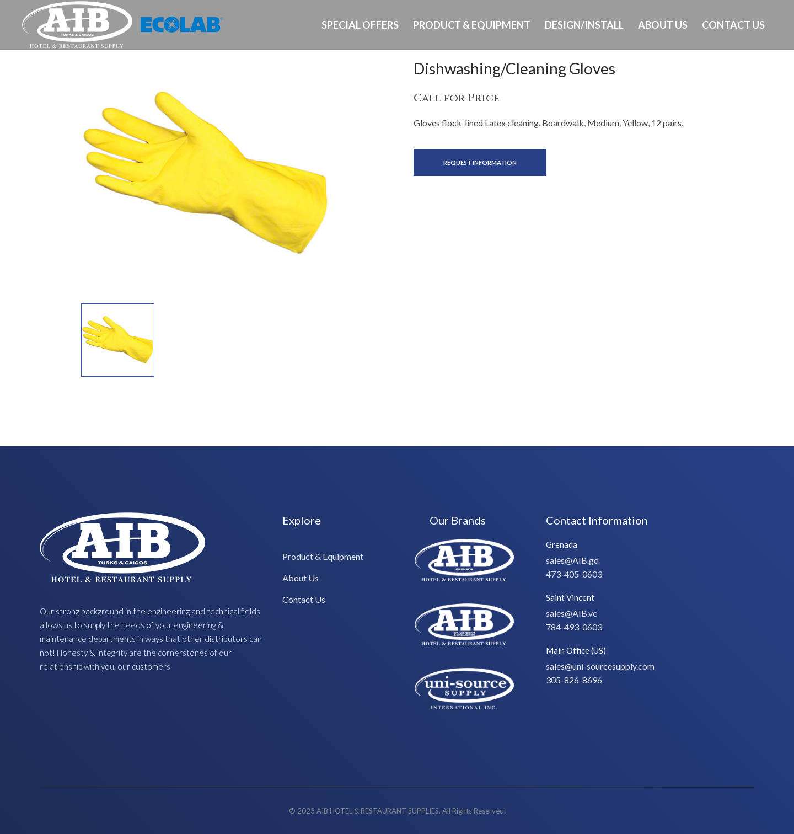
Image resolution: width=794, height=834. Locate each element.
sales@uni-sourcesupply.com (600, 666)
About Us (663, 25)
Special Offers (360, 25)
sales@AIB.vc (571, 613)
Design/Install (584, 25)
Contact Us (733, 25)
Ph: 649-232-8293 (737, 73)
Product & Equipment (471, 25)
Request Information (480, 162)
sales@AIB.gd (572, 560)
